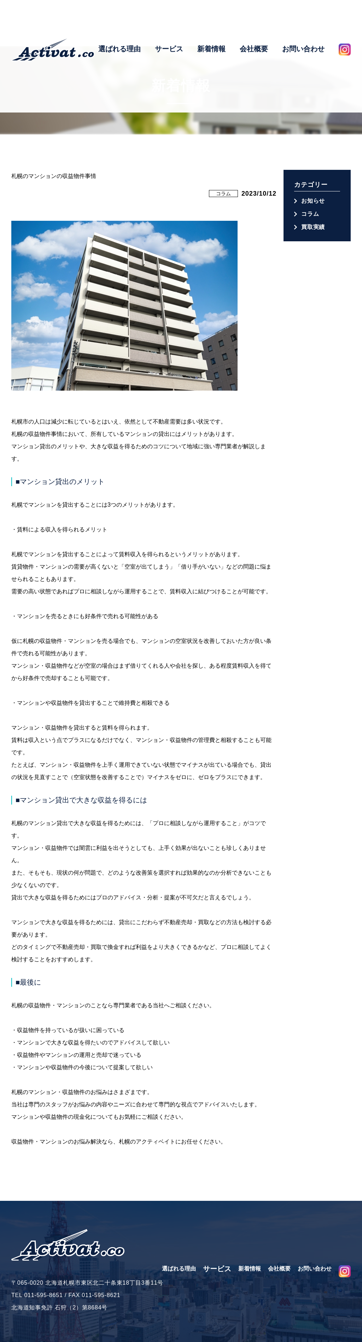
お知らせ (313, 201)
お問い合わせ (303, 22)
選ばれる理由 (119, 22)
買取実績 (313, 227)
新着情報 (211, 22)
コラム (223, 193)
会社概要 (254, 22)
